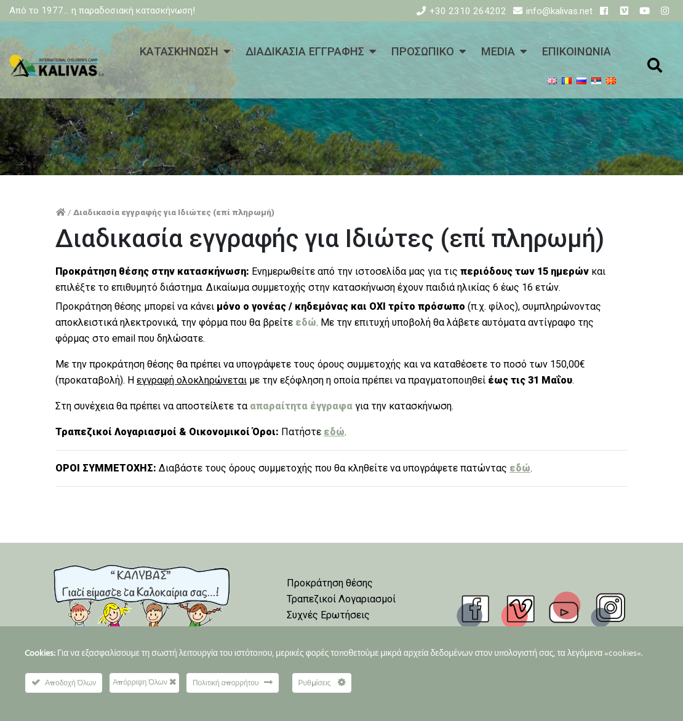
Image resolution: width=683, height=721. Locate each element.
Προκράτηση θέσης (330, 583)
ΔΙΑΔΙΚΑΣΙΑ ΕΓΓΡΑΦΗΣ (305, 51)
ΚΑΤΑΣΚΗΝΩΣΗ (179, 51)
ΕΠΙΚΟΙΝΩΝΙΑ (576, 51)
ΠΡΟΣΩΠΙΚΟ (422, 51)
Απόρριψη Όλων (144, 682)
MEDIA (498, 51)
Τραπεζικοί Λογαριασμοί (341, 599)
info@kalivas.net (559, 11)
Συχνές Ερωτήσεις (328, 615)
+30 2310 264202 (467, 11)
